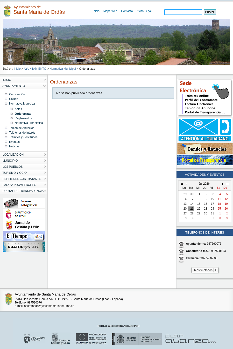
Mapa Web (110, 11)
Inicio (96, 11)
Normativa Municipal (62, 68)
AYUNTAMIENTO (35, 68)
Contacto (127, 11)
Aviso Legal (144, 11)
